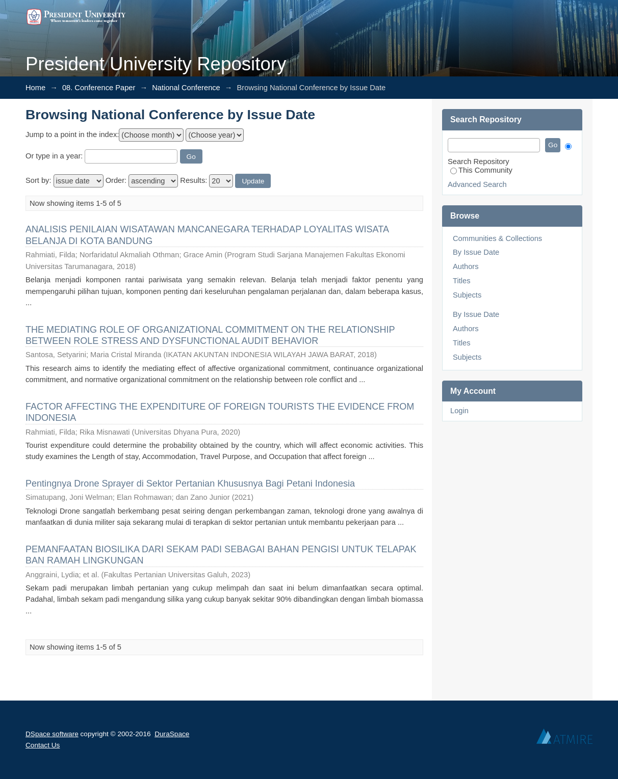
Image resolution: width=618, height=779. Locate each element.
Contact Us (42, 745)
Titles (461, 281)
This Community (481, 170)
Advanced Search (477, 184)
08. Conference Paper (98, 88)
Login (459, 411)
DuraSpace (171, 734)
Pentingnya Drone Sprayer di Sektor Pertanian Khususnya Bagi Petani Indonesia (190, 483)
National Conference (186, 88)
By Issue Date (476, 252)
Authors (466, 266)
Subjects (467, 295)
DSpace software (52, 734)
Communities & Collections (497, 238)
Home (35, 88)
